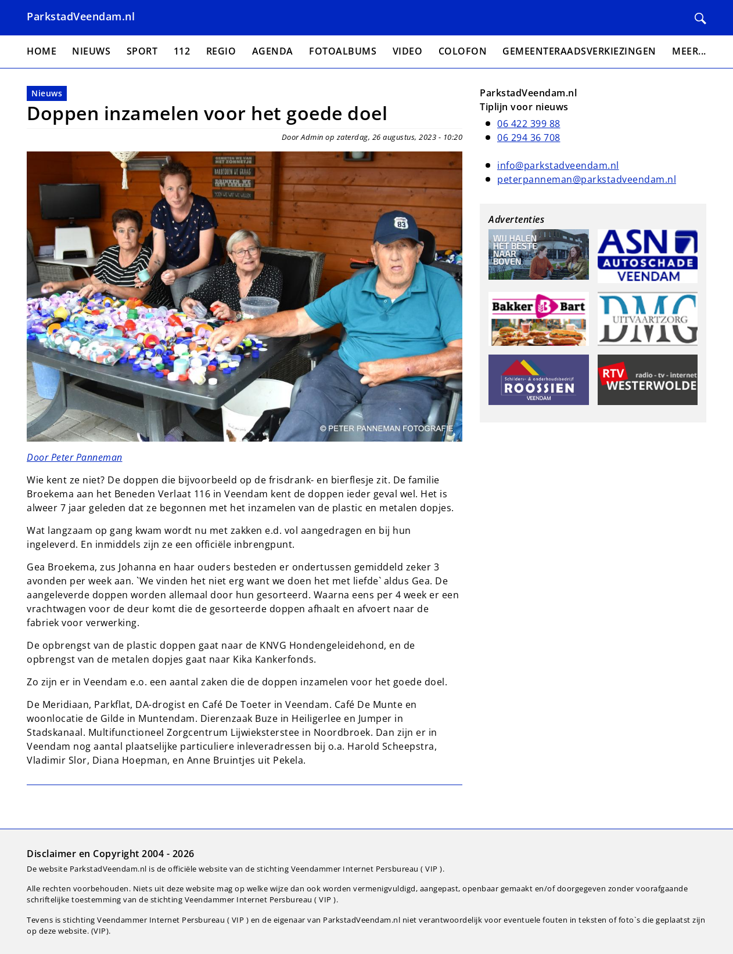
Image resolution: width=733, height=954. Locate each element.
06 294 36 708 (528, 137)
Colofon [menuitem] (463, 51)
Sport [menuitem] (142, 51)
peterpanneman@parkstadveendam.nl (586, 179)
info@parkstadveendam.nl (558, 165)
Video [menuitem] (408, 51)
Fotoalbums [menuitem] (342, 51)
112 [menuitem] (182, 51)
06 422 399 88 (528, 123)
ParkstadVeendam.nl (81, 16)
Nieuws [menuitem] (91, 51)
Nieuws (46, 93)
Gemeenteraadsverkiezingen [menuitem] (579, 51)
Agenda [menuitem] (272, 51)
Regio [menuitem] (221, 51)
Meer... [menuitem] (689, 51)
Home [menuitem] (41, 51)
